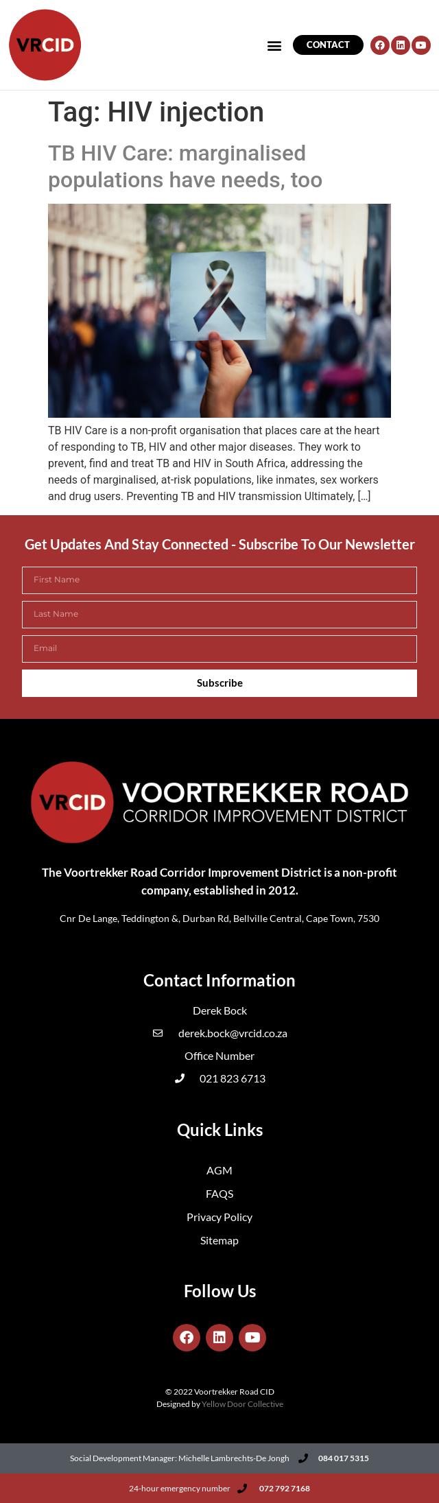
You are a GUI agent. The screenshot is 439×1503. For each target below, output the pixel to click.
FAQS (219, 1193)
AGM (219, 1169)
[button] (274, 45)
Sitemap (219, 1239)
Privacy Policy (219, 1216)
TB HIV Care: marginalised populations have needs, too (185, 166)
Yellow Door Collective (242, 1404)
